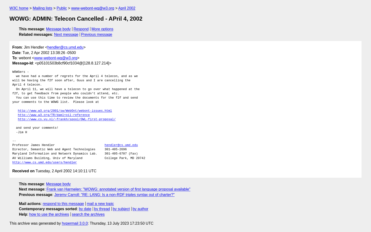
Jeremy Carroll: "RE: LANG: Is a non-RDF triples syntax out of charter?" (114, 195)
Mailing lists (42, 8)
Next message (66, 34)
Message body (58, 29)
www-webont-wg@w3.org (92, 8)
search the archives (88, 214)
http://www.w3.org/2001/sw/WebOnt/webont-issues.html (65, 111)
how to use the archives (49, 214)
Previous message (96, 34)
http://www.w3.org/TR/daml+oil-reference (54, 115)
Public (62, 8)
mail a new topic (100, 204)
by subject (121, 209)
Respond (81, 29)
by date (85, 209)
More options (103, 29)
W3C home (18, 8)
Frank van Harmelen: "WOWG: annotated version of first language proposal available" (118, 189)
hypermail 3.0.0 (75, 223)
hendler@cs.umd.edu (65, 47)
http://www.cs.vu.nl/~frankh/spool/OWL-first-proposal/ (66, 119)
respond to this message (63, 204)
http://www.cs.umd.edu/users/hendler (44, 162)
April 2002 (126, 8)
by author (140, 209)
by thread (102, 209)
